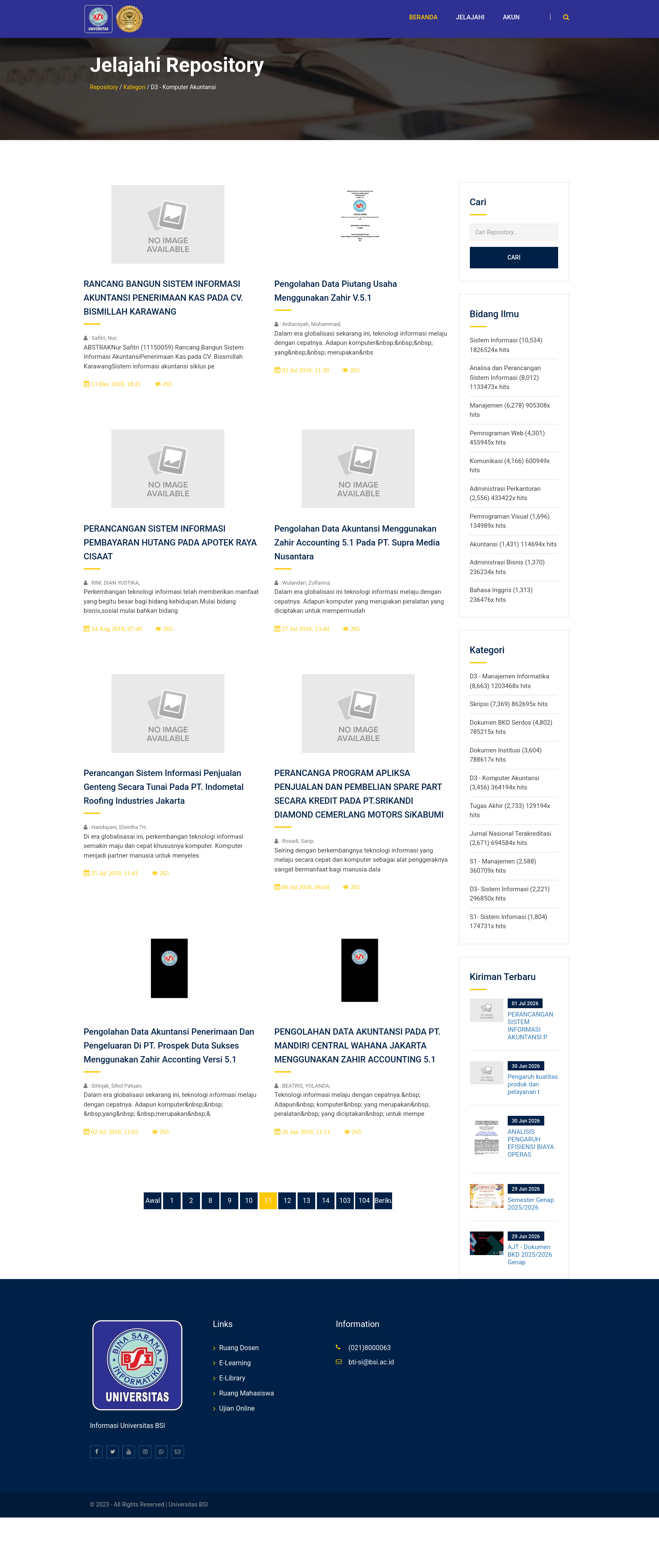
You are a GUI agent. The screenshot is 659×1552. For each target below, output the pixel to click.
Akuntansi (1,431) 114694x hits (513, 536)
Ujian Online (237, 1401)
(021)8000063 (369, 1340)
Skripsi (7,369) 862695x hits (509, 696)
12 (287, 1221)
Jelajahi (470, 17)
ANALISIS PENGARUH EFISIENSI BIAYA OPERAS (531, 1135)
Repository (104, 79)
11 (268, 1221)
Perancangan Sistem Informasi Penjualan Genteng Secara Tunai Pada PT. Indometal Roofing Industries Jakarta (170, 779)
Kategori (134, 79)
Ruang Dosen (239, 1340)
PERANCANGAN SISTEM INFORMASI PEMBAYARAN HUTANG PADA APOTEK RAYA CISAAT (165, 534)
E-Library (232, 1371)
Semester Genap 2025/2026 (531, 1195)
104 (364, 1221)
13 (306, 1221)
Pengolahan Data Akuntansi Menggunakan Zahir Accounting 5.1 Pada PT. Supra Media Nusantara (362, 534)
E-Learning (235, 1355)
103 (345, 1221)
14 (326, 1221)
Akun (511, 17)
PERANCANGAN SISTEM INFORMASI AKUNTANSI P (531, 1018)
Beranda (423, 17)
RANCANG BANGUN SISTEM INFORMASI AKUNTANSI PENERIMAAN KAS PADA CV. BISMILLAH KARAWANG (170, 290)
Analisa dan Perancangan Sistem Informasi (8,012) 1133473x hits (505, 370)
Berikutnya (383, 1221)
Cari (513, 249)
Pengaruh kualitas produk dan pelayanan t (533, 1076)
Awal (152, 1221)
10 (249, 1221)
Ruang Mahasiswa (246, 1386)
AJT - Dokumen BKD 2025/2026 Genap (530, 1247)
